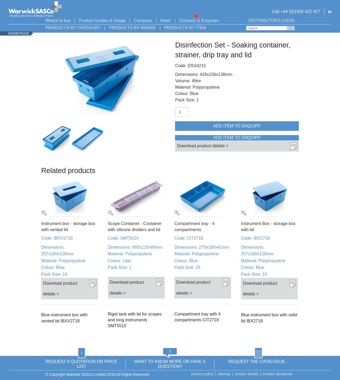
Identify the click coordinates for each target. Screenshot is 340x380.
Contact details (246, 374)
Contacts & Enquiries (199, 21)
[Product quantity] (182, 112)
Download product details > (202, 145)
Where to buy (58, 21)
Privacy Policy (202, 374)
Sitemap (224, 374)
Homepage (18, 33)
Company (143, 21)
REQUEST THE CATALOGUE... (258, 361)
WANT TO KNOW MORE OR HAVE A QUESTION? (170, 364)
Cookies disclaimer (277, 374)
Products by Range (132, 28)
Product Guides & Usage (102, 21)
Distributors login (272, 21)
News (165, 21)
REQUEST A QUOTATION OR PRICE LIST (81, 364)
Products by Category (73, 28)
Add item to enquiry (237, 126)
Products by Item (185, 28)
